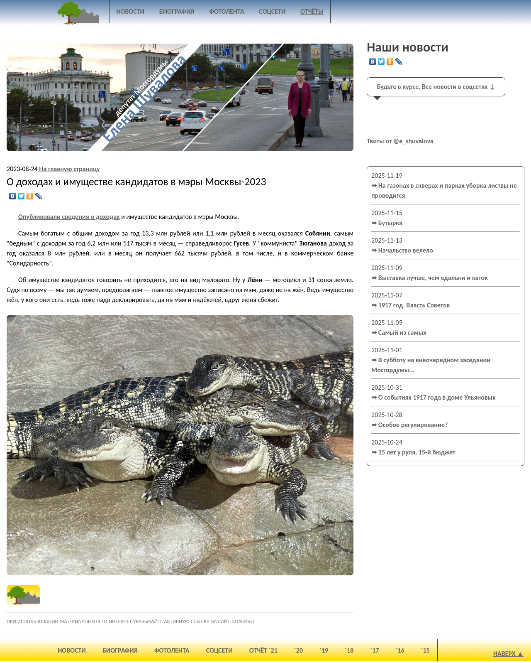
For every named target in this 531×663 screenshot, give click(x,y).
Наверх (504, 654)
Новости (131, 11)
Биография (177, 11)
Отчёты (312, 11)
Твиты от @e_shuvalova (400, 141)
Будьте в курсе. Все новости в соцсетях (436, 87)
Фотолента (226, 11)
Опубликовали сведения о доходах (69, 217)
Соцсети (272, 11)
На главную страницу (69, 169)
